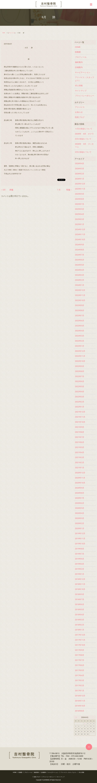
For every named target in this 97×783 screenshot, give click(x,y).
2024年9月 (79, 244)
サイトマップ (80, 90)
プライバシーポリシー (84, 96)
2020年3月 (79, 518)
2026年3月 (79, 168)
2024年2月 (79, 280)
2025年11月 (80, 189)
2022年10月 (80, 361)
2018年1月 (79, 630)
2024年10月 (80, 239)
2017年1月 (79, 690)
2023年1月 (79, 346)
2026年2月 (79, 174)
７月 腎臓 (63, 190)
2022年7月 (79, 376)
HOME (77, 47)
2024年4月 (79, 270)
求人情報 (79, 85)
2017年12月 (80, 635)
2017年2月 (79, 685)
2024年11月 (80, 234)
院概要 (78, 52)
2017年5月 (79, 670)
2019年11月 (80, 538)
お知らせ (79, 112)
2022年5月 (79, 386)
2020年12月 (80, 473)
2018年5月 (79, 609)
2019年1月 (79, 574)
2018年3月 (79, 620)
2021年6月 (79, 442)
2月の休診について (83, 152)
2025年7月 (79, 204)
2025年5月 (79, 209)
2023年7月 (79, 315)
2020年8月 (79, 493)
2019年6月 (79, 559)
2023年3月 (79, 336)
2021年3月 (79, 457)
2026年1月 (79, 179)
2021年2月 (79, 462)
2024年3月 (79, 275)
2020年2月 (79, 523)
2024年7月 (79, 255)
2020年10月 (80, 483)
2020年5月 (79, 508)
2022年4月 (79, 391)
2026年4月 (79, 163)
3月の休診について (83, 139)
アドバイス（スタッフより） (84, 79)
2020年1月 (79, 528)
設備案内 (79, 67)
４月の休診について (83, 129)
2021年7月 (79, 437)
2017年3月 (79, 680)
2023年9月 (79, 305)
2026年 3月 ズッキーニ (84, 145)
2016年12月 (80, 696)
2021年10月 (80, 422)
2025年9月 (79, 194)
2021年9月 (79, 427)
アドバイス (11, 33)
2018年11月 (80, 584)
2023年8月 (79, 310)
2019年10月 (80, 544)
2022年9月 (79, 366)
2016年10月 (80, 706)
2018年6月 (79, 604)
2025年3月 (79, 219)
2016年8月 (79, 711)
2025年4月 (79, 214)
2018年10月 (80, 589)
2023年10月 (80, 300)
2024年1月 (79, 285)
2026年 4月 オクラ (84, 134)
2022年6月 (79, 381)
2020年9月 (79, 488)
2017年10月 (80, 645)
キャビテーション (82, 72)
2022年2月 (79, 402)
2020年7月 (79, 498)
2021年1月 (79, 467)
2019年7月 (79, 554)
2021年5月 (79, 447)
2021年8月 (79, 432)
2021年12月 (80, 412)
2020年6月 (79, 503)
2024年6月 (79, 260)
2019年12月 (80, 533)
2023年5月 (79, 326)
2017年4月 (79, 675)
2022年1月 (79, 407)
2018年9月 (79, 594)
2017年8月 (79, 655)
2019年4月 (79, 564)
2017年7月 (79, 660)
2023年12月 (80, 290)
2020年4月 (79, 513)
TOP (3, 33)
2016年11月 (80, 701)
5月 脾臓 (8, 190)
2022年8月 (79, 371)
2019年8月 (79, 549)
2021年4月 (79, 452)
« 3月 (77, 717)
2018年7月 (79, 599)
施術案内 (79, 62)
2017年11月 (80, 640)
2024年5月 (79, 265)
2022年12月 (80, 351)
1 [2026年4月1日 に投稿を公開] (84, 723)
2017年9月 (79, 650)
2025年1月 (79, 224)
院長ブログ (80, 117)
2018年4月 (79, 614)
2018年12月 (80, 579)
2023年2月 (79, 341)
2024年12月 (80, 229)
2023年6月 (79, 320)
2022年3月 (79, 397)
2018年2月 (79, 625)
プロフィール (80, 57)
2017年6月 (79, 665)
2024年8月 (79, 250)
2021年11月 (80, 417)
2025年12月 (80, 184)
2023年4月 (79, 331)
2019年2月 (79, 569)
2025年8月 (79, 199)
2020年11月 (80, 478)
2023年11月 (80, 295)
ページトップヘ (89, 747)
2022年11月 (80, 356)
